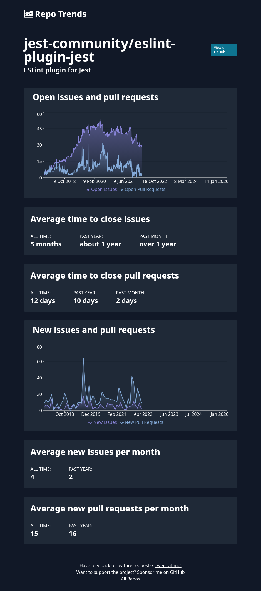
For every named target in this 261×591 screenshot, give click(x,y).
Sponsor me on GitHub (161, 572)
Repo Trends (55, 14)
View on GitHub (220, 49)
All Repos (130, 579)
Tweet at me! (168, 565)
